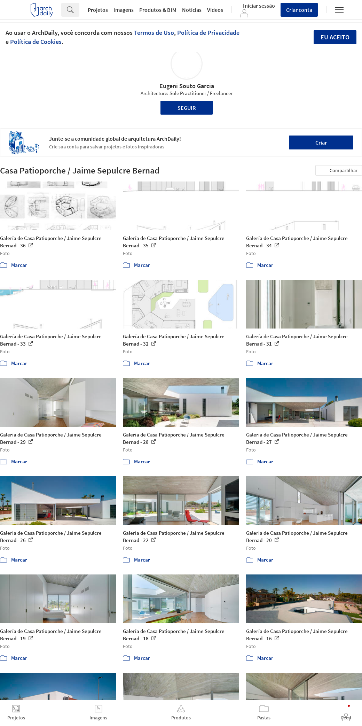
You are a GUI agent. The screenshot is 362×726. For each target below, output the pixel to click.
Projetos (98, 10)
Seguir (187, 107)
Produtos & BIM (157, 10)
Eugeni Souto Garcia (186, 86)
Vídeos (215, 10)
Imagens (123, 10)
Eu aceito (335, 37)
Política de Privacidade (208, 33)
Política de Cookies (36, 42)
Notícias (192, 10)
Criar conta (299, 9)
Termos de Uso (154, 33)
